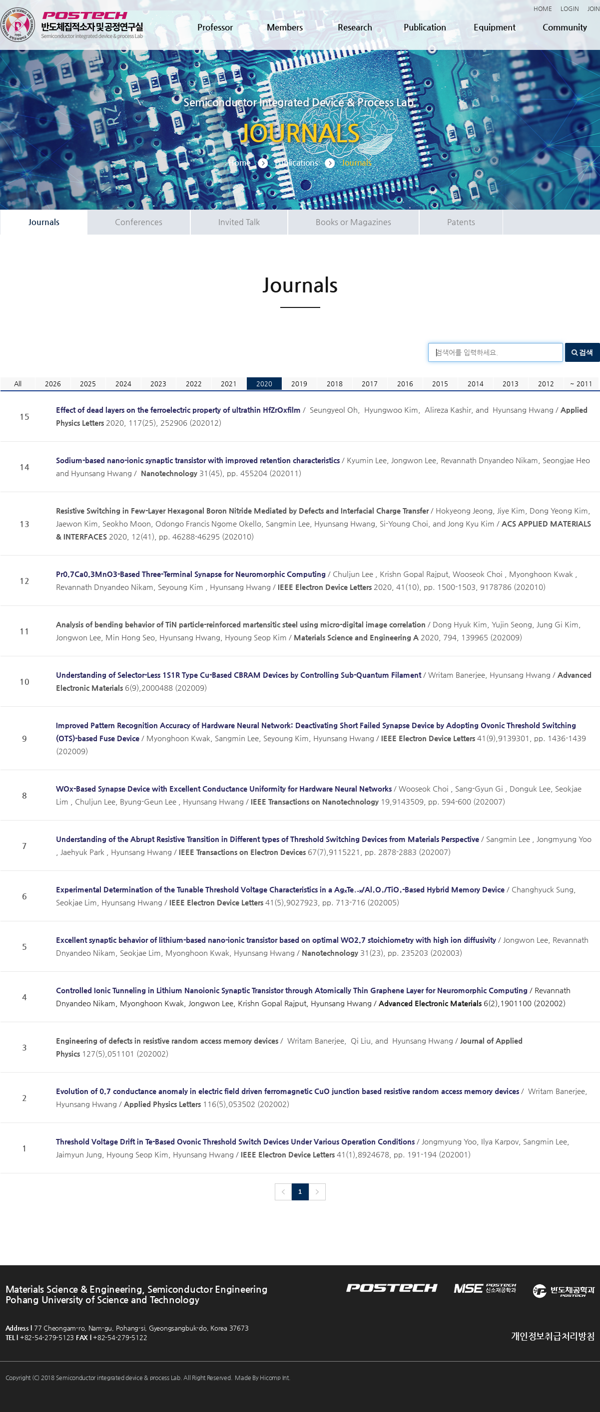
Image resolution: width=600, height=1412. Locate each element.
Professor (215, 27)
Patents (461, 222)
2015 (440, 383)
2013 (511, 383)
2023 (158, 383)
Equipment (495, 27)
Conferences (138, 222)
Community (565, 27)
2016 (405, 383)
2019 (299, 383)
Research (355, 27)
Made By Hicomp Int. (262, 1377)
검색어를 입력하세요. (467, 352)
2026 (53, 383)
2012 (546, 383)
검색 (586, 352)
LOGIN (570, 8)
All (17, 383)
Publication (425, 27)
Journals (43, 222)
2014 (476, 383)
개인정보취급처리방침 (553, 1336)
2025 (88, 383)
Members (285, 27)
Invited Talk (239, 222)
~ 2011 (581, 383)
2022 (194, 383)
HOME (543, 8)
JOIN (594, 8)
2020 (264, 383)
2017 (370, 383)
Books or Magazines (353, 222)
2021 (229, 383)
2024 (123, 383)
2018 (335, 383)
